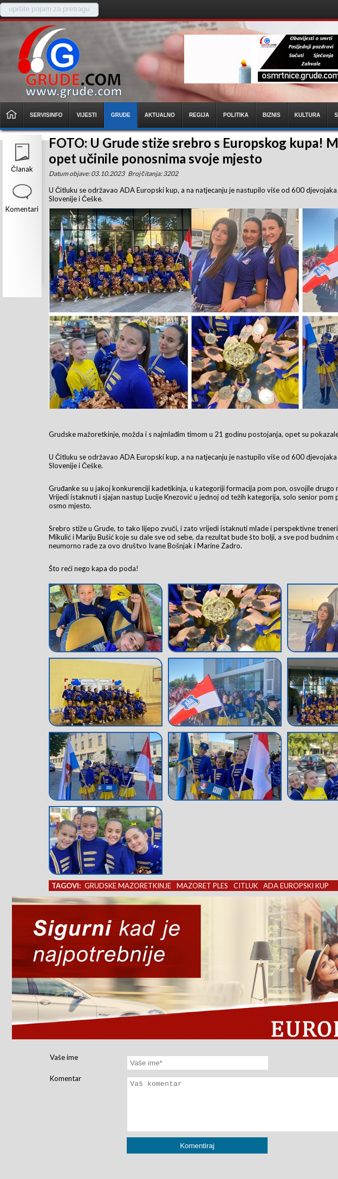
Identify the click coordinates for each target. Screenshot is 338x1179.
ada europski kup (296, 885)
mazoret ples (202, 885)
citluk (245, 885)
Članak (21, 169)
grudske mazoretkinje (127, 885)
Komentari (21, 209)
